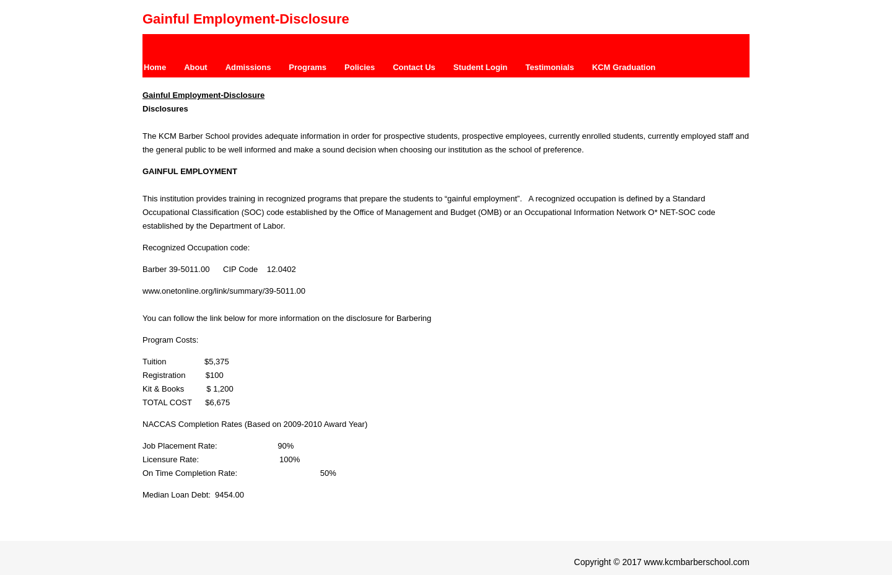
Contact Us (414, 67)
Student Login (480, 67)
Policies (359, 67)
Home (155, 67)
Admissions (248, 67)
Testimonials (549, 67)
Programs (307, 67)
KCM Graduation (624, 67)
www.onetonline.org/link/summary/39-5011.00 (223, 291)
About (196, 67)
